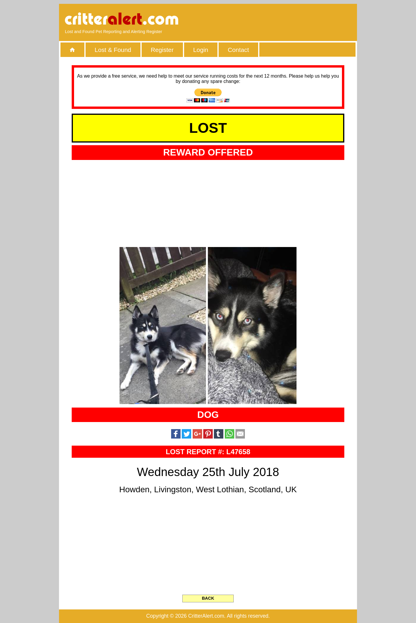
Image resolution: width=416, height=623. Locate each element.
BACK (208, 598)
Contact (238, 49)
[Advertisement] (283, 19)
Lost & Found (113, 49)
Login (200, 49)
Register (162, 49)
